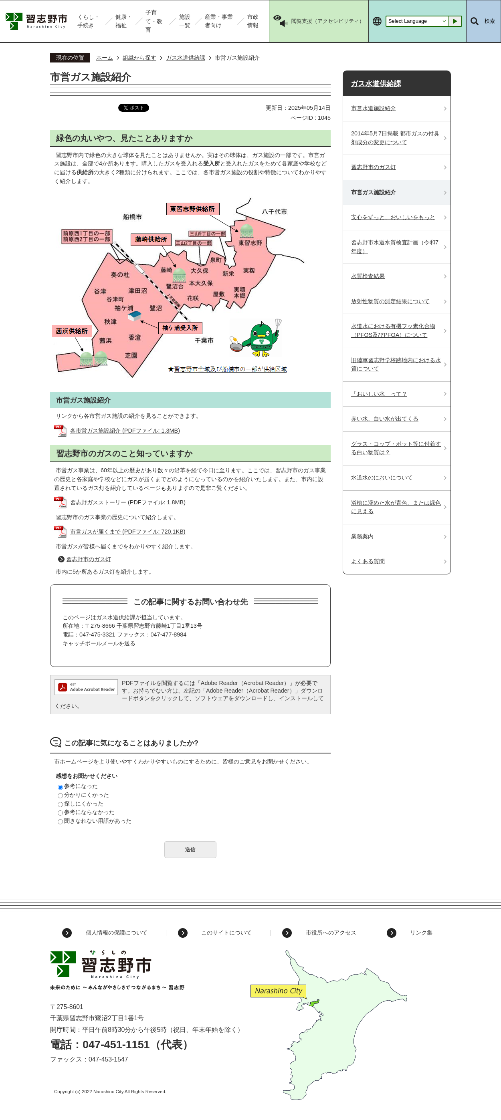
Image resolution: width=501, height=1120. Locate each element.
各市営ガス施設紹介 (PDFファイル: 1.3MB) (125, 430)
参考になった (78, 786)
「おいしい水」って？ (379, 394)
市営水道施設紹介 (373, 108)
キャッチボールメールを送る (99, 643)
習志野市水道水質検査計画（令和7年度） (394, 246)
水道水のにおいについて (382, 477)
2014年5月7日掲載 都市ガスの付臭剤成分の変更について (395, 137)
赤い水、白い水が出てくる (384, 418)
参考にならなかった (86, 812)
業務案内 (362, 536)
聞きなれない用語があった (94, 821)
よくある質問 (368, 561)
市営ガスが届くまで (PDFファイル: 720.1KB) (128, 531)
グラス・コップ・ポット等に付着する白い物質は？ (396, 448)
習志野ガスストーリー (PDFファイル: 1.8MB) (128, 502)
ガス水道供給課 (185, 57)
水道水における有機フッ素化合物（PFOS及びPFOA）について (393, 330)
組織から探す (139, 57)
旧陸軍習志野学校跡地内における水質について (396, 364)
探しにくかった (80, 803)
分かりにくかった (83, 795)
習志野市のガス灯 (88, 559)
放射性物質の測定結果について (390, 301)
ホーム (104, 57)
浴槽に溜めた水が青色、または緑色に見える (396, 507)
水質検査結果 (368, 276)
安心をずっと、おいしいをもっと (393, 217)
